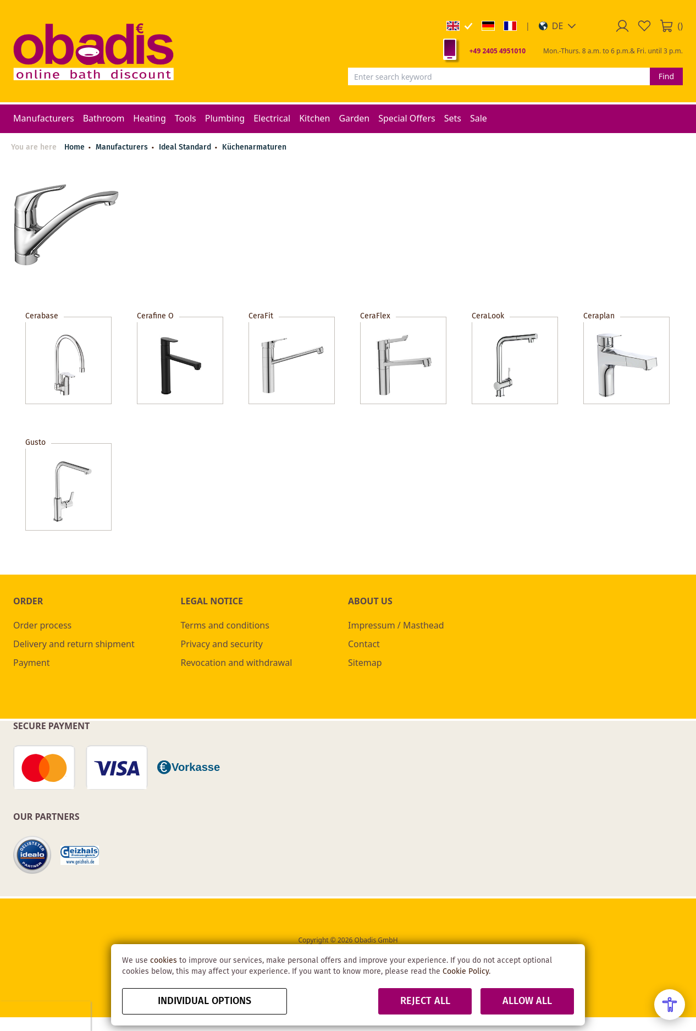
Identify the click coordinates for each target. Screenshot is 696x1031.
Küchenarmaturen (254, 147)
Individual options (204, 1001)
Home (74, 147)
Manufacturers (123, 147)
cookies (163, 961)
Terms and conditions (225, 625)
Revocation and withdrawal (236, 663)
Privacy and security (222, 644)
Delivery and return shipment (74, 644)
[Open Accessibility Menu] (669, 1004)
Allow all (527, 1001)
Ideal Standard (186, 147)
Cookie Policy (466, 972)
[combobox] (499, 76)
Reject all (425, 1001)
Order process (42, 625)
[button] (558, 25)
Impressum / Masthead (396, 625)
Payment (31, 663)
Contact (364, 644)
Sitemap (365, 663)
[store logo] (93, 51)
